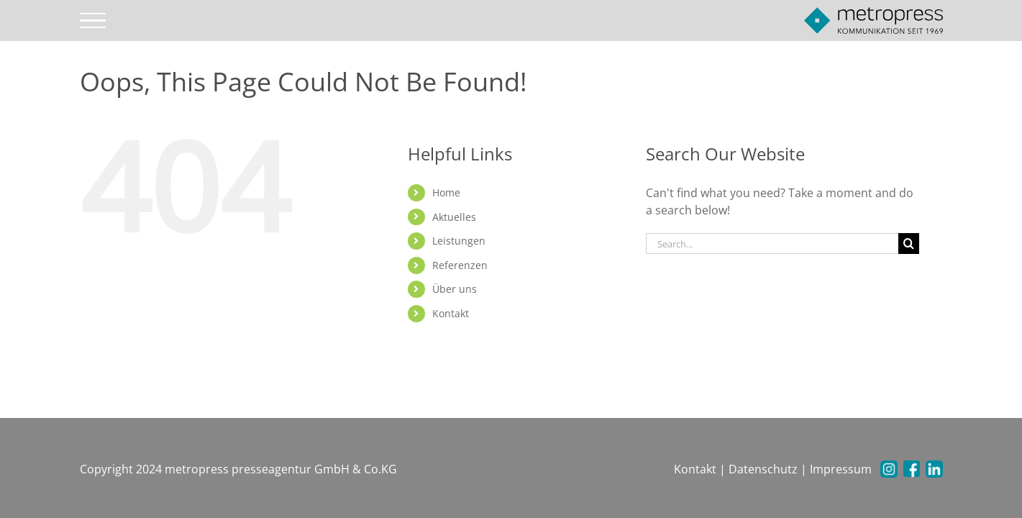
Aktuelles (454, 217)
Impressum (841, 469)
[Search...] (772, 243)
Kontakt (450, 313)
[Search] (908, 243)
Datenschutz (763, 469)
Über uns (454, 289)
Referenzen (460, 265)
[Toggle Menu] (92, 21)
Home (446, 192)
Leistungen (458, 240)
